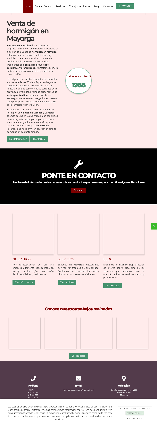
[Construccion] (78, 234)
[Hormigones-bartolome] (124, 234)
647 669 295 (33, 397)
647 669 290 (33, 395)
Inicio (28, 6)
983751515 (33, 390)
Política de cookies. (134, 418)
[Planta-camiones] (33, 234)
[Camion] (111, 80)
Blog (96, 6)
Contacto (108, 6)
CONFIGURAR (145, 408)
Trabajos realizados (79, 6)
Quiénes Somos (43, 6)
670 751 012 (33, 392)
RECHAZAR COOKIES (128, 408)
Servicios (60, 6)
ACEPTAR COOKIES (134, 413)
